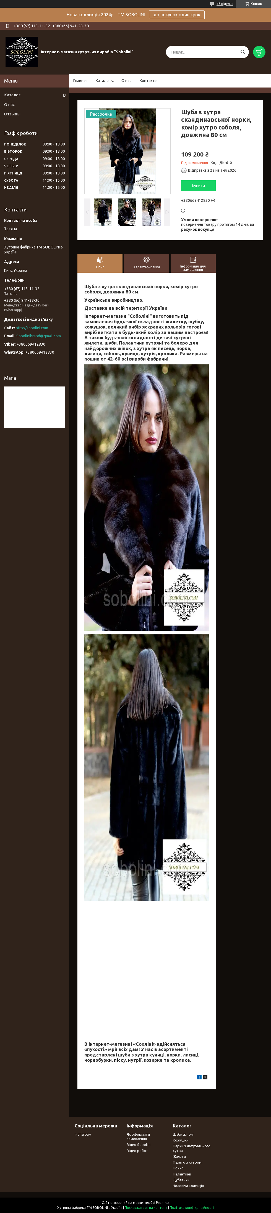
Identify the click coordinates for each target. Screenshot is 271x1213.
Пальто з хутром (187, 1162)
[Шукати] (242, 52)
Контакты (148, 80)
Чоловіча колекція (188, 1186)
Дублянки (181, 1180)
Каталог (103, 80)
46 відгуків (225, 4)
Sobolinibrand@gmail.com (38, 336)
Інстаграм (83, 1134)
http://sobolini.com (32, 328)
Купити (198, 186)
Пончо (178, 1168)
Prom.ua (162, 1202)
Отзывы (12, 114)
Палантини (182, 1174)
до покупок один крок (176, 14)
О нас (126, 80)
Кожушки (181, 1140)
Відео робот (137, 1151)
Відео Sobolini (138, 1144)
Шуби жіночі (183, 1134)
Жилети (179, 1156)
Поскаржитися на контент (146, 1207)
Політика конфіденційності (192, 1207)
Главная (80, 80)
